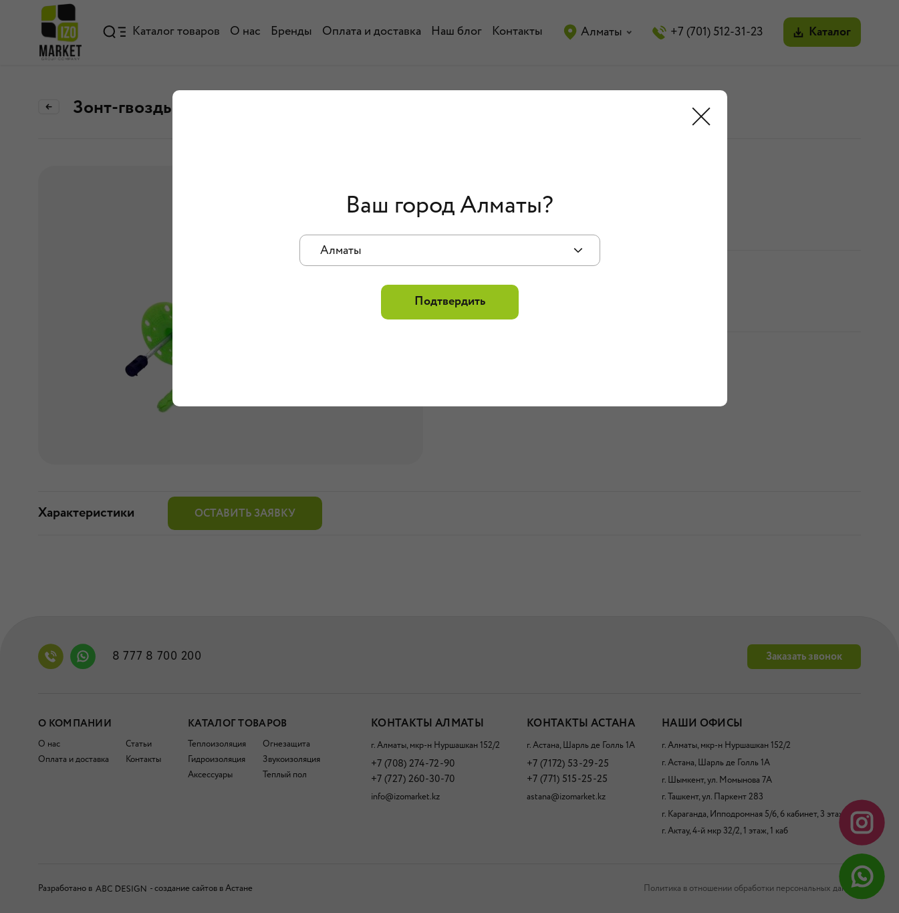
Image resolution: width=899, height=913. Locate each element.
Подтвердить (449, 301)
